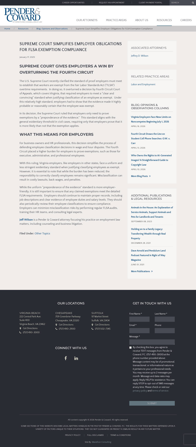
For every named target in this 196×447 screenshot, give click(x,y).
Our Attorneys (86, 20)
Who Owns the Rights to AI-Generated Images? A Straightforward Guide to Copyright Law (151, 160)
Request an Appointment (111, 3)
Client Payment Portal (150, 3)
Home (7, 28)
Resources (164, 20)
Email (132, 325)
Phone (158, 325)
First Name (135, 313)
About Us (141, 20)
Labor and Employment (143, 84)
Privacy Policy (72, 435)
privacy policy (140, 390)
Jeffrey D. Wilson (139, 55)
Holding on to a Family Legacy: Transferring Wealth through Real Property (148, 234)
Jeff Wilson (26, 219)
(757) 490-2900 (67, 328)
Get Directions (30, 328)
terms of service (160, 390)
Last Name (161, 313)
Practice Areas (116, 20)
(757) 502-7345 (103, 328)
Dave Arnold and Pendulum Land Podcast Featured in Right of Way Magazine (148, 255)
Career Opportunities (73, 3)
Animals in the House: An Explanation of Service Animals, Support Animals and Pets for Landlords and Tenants (152, 212)
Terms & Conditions (120, 435)
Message (134, 336)
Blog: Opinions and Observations (52, 28)
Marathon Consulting (101, 442)
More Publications (140, 271)
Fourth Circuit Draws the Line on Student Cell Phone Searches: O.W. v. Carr (150, 139)
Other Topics (42, 233)
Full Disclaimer (95, 435)
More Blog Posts (139, 176)
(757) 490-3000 (31, 332)
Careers (186, 20)
